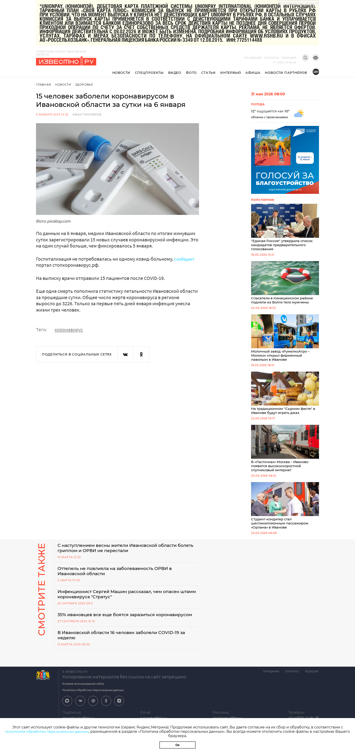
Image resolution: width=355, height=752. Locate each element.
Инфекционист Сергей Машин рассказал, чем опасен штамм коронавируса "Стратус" (122, 598)
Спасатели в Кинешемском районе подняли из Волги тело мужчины (285, 283)
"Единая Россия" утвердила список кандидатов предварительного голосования (285, 228)
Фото (191, 73)
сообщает (185, 259)
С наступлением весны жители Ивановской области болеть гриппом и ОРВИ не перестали (120, 551)
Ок (177, 745)
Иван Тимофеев (87, 114)
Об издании (253, 57)
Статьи (208, 73)
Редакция (289, 57)
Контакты (271, 57)
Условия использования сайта (83, 689)
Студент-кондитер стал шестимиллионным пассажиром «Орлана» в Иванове (285, 509)
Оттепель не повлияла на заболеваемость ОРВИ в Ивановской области (118, 575)
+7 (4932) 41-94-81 (284, 62)
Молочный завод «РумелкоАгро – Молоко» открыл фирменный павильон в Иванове (285, 339)
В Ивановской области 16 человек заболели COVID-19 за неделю (125, 640)
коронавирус (69, 329)
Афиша (252, 73)
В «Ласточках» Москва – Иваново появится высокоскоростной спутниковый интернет (285, 451)
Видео (174, 73)
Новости (121, 73)
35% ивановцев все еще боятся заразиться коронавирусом (128, 619)
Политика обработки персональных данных (93, 696)
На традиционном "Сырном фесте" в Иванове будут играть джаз (285, 395)
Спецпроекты (149, 73)
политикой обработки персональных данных (47, 731)
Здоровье (85, 84)
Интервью (230, 73)
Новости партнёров (286, 73)
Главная (43, 84)
